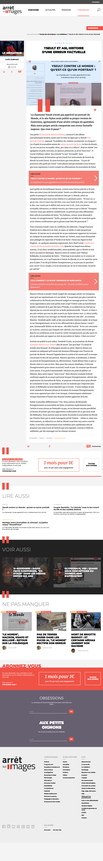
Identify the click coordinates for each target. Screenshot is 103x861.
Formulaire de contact (88, 804)
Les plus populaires (69, 796)
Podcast (84, 836)
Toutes (65, 780)
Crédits (83, 830)
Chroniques (83, 10)
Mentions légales (86, 824)
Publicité (47, 809)
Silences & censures (50, 814)
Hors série (47, 848)
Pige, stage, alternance (88, 809)
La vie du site (85, 782)
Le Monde (33, 456)
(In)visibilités (48, 804)
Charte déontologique (88, 801)
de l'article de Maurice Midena (52, 153)
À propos (84, 793)
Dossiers (65, 790)
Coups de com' (48, 782)
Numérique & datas (50, 793)
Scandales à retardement (52, 785)
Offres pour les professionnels (86, 815)
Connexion (95, 2)
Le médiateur (85, 785)
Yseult (41, 456)
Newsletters (85, 821)
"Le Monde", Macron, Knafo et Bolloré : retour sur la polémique (15, 657)
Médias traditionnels (50, 812)
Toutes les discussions (88, 806)
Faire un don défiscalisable (89, 818)
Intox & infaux (48, 788)
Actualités (50, 10)
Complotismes (48, 806)
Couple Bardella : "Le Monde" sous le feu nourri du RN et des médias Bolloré (76, 527)
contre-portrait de (70, 162)
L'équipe (84, 796)
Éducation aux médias (88, 790)
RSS (82, 833)
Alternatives (48, 798)
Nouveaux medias (49, 801)
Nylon (49, 456)
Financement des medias (52, 820)
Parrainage (84, 788)
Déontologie (59, 456)
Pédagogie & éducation (51, 817)
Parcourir (33, 10)
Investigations (48, 790)
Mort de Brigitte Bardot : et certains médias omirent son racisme (83, 658)
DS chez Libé (57, 848)
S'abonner (93, 28)
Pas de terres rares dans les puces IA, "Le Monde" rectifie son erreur (51, 657)
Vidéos (65, 793)
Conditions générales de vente (89, 827)
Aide (82, 812)
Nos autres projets (87, 798)
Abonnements (85, 780)
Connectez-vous (9, 489)
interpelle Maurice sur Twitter (43, 363)
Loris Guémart (12, 78)
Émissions (66, 10)
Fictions (46, 780)
